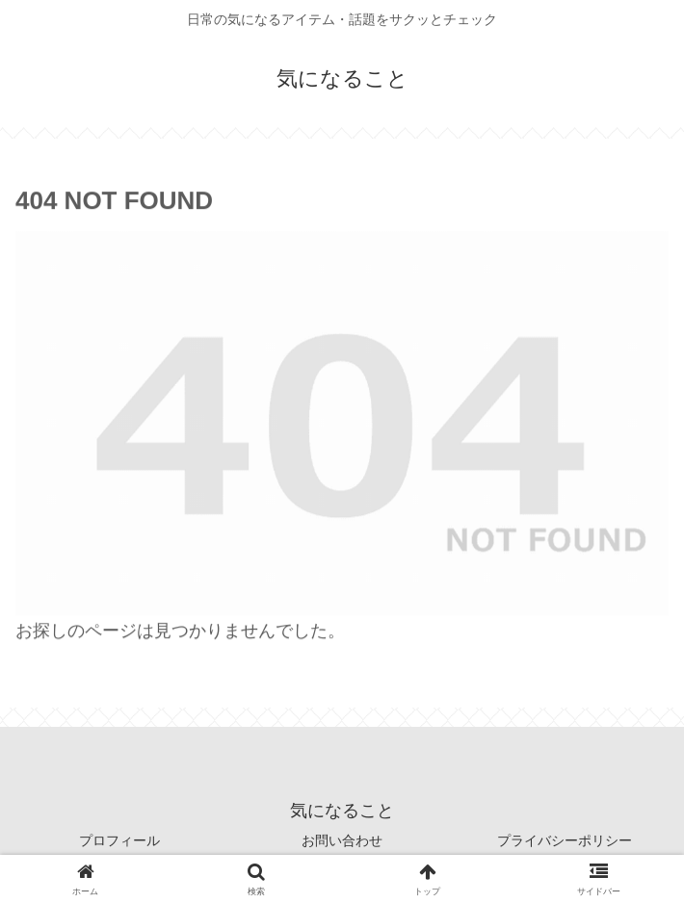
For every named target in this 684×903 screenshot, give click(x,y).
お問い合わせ (342, 840)
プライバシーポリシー (564, 840)
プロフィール (119, 840)
